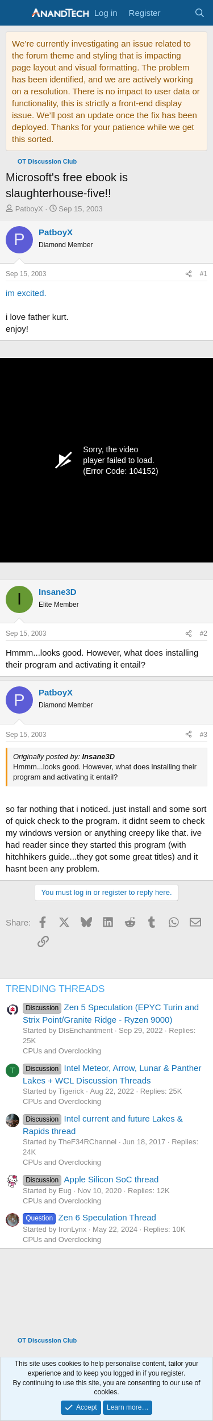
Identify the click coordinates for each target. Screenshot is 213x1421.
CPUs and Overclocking (62, 1051)
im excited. (26, 293)
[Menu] (15, 13)
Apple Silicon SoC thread (90, 1179)
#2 (203, 633)
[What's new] (177, 12)
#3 (203, 735)
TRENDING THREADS (55, 989)
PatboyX (29, 209)
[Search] (200, 12)
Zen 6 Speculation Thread (89, 1217)
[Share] (188, 274)
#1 (203, 274)
